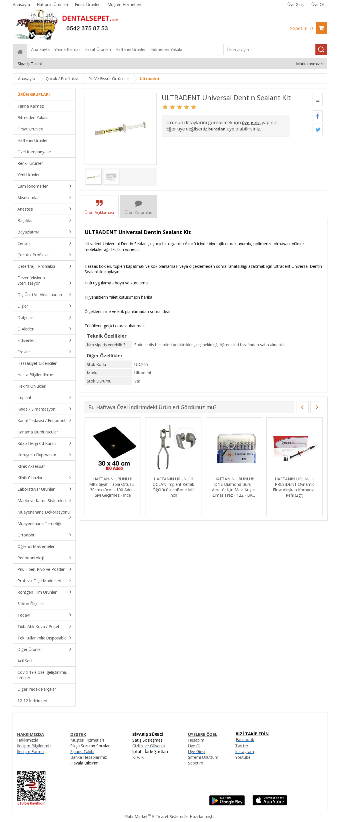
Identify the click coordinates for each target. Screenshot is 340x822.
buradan (216, 129)
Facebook (245, 739)
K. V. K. (138, 757)
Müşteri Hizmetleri (87, 740)
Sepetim (303, 28)
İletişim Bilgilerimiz (34, 745)
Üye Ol (317, 4)
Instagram (244, 751)
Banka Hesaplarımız (88, 757)
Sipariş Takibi (82, 751)
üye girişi (251, 122)
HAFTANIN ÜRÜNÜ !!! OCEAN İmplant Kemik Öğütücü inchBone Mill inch (173, 487)
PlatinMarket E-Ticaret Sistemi (153, 816)
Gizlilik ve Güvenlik (148, 745)
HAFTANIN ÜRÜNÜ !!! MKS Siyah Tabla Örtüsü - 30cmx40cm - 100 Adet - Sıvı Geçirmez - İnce (112, 487)
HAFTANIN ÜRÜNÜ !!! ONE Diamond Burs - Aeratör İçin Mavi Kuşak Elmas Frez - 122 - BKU (234, 487)
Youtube (243, 757)
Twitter (241, 745)
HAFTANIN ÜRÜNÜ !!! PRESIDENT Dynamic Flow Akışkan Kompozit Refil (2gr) (294, 487)
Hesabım (196, 740)
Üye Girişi (296, 4)
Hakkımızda (27, 740)
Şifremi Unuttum (203, 757)
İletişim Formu (30, 751)
